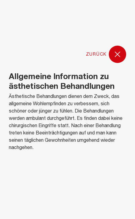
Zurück (106, 54)
